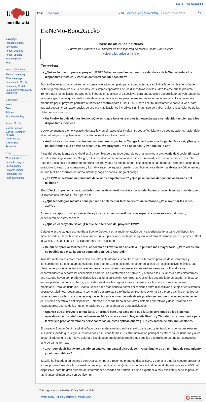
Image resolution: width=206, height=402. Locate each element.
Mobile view (84, 397)
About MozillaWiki (66, 397)
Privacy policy (46, 397)
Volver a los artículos (116, 53)
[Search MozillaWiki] (182, 12)
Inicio (135, 53)
